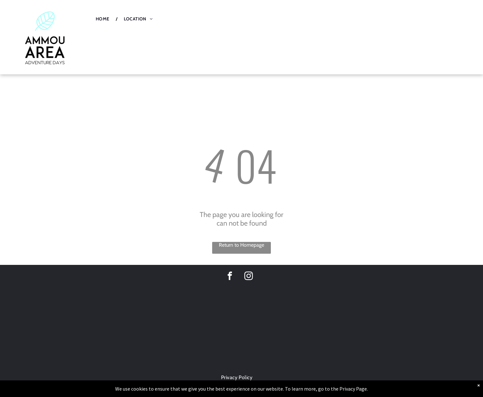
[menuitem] (103, 19)
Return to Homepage (241, 245)
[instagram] (248, 277)
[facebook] (229, 277)
